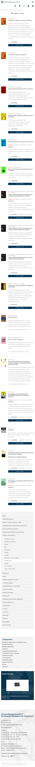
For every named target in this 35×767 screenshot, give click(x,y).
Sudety (4, 664)
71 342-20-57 (5, 734)
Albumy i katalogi (8, 592)
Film (5, 547)
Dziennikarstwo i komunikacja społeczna (15, 525)
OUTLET (5, 612)
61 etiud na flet (12, 317)
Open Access (7, 625)
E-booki (5, 609)
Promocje (5, 615)
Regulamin (3, 753)
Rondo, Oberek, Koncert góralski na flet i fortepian (20, 169)
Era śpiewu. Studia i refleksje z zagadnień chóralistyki (20, 286)
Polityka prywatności (21, 753)
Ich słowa (11, 430)
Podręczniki (6, 596)
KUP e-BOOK (20, 45)
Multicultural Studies (7, 655)
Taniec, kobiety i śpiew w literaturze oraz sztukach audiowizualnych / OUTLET (20, 195)
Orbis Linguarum (6, 658)
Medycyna (6, 573)
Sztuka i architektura (13, 10)
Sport (4, 576)
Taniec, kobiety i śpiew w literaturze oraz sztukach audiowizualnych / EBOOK (20, 228)
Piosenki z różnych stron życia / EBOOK (20, 20)
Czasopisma (6, 605)
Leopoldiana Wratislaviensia (9, 651)
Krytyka (6, 555)
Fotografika (7, 550)
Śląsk (4, 516)
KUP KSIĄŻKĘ (20, 79)
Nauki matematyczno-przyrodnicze (13, 532)
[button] (8, 692)
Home (3, 10)
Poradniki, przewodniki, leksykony (13, 599)
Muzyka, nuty (20, 10)
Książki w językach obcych (10, 579)
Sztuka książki (8, 566)
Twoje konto (4, 764)
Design (6, 544)
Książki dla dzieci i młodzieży (11, 586)
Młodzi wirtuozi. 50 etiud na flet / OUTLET (21, 142)
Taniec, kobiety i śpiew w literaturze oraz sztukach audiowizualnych (20, 258)
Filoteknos (5, 649)
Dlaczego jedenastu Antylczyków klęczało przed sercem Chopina (20, 453)
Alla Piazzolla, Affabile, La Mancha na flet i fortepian (20, 116)
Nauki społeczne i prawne (10, 529)
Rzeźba (6, 563)
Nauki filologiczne (8, 519)
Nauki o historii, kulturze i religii (12, 522)
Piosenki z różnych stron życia (17, 54)
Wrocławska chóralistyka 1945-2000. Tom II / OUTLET (21, 481)
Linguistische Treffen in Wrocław (10, 653)
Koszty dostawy (11, 753)
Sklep (7, 10)
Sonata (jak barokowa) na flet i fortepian (20, 89)
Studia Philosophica (7, 660)
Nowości (5, 618)
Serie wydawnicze (8, 602)
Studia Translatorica (7, 662)
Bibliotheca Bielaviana (8, 646)
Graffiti (6, 552)
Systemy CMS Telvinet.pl (20, 764)
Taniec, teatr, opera (9, 569)
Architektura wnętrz (9, 539)
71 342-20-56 (5, 732)
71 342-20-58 (5, 739)
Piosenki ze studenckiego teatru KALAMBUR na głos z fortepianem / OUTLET (19, 395)
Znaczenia (5, 666)
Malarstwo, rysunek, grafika (11, 558)
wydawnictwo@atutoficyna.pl (13, 724)
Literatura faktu (7, 589)
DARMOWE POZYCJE (17, 696)
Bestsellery (6, 621)
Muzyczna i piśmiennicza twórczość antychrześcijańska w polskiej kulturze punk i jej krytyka (19, 363)
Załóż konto (33, 6)
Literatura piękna (8, 583)
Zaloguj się (28, 6)
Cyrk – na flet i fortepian (15, 339)
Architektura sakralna (10, 541)
